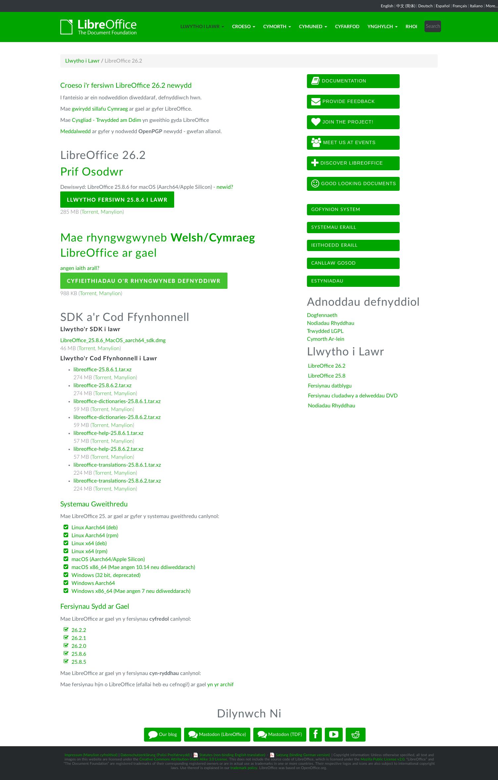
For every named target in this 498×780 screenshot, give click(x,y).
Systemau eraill (333, 227)
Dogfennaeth (322, 315)
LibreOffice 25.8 (326, 376)
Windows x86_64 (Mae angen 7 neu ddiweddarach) (131, 591)
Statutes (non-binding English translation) (232, 755)
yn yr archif (220, 684)
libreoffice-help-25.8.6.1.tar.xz (108, 433)
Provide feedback (343, 101)
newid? (225, 187)
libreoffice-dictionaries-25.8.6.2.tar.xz (117, 417)
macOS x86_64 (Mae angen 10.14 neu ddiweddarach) (133, 567)
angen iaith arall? (79, 268)
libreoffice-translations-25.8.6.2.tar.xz (117, 481)
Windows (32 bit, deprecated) (106, 575)
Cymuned (313, 27)
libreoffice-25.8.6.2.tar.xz (102, 385)
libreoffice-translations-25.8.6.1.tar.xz (117, 465)
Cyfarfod (347, 27)
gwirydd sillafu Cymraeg (100, 109)
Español (443, 6)
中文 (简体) (405, 6)
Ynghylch (383, 27)
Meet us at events (343, 142)
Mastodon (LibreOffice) (217, 734)
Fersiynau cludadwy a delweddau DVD (353, 395)
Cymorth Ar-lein (325, 339)
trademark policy (243, 768)
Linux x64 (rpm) (89, 551)
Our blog (162, 734)
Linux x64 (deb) (89, 543)
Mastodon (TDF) (280, 734)
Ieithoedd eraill (334, 245)
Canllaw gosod (333, 263)
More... (492, 6)
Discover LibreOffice (347, 163)
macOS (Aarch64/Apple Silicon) (108, 559)
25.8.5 (79, 662)
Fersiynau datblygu (330, 386)
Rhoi (411, 27)
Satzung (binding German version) (303, 755)
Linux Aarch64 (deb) (95, 527)
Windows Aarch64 (93, 583)
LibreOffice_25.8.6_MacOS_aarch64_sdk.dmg (113, 340)
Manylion (112, 212)
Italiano (476, 6)
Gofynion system (335, 209)
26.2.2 (79, 630)
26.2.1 (79, 638)
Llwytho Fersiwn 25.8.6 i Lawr (117, 199)
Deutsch (425, 6)
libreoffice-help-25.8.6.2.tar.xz (108, 449)
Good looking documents (353, 183)
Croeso (243, 27)
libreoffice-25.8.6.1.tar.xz (102, 369)
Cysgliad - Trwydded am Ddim (106, 120)
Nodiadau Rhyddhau (330, 323)
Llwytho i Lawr (202, 27)
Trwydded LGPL (325, 331)
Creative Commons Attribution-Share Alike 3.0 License (183, 759)
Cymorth (277, 27)
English (387, 6)
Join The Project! (342, 122)
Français (460, 6)
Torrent (89, 212)
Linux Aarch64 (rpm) (95, 535)
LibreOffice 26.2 (326, 366)
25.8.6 (79, 654)
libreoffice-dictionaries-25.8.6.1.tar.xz (117, 401)
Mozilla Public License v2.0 (382, 759)
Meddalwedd (75, 131)
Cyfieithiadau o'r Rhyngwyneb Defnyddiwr (144, 281)
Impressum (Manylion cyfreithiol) (91, 755)
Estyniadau (327, 281)
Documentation (338, 81)
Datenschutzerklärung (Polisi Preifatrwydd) (155, 755)
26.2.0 (79, 646)
